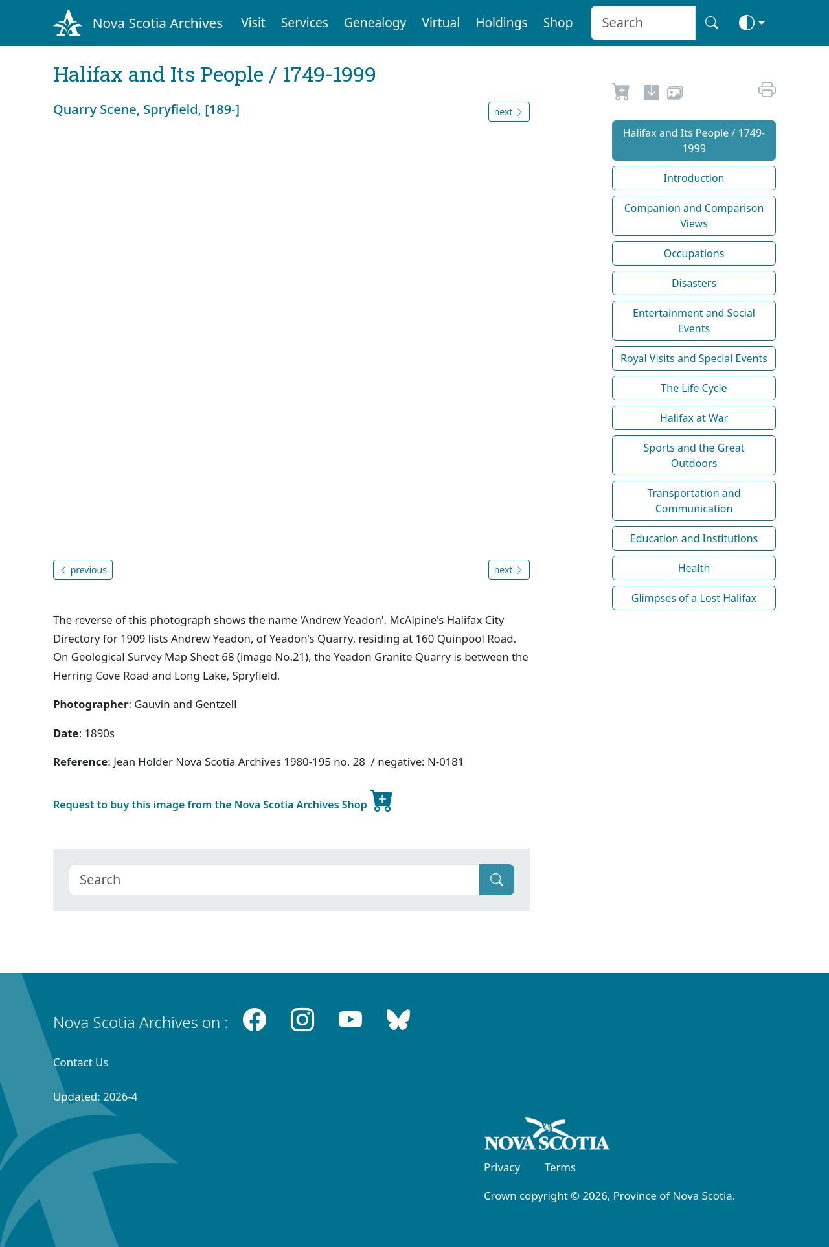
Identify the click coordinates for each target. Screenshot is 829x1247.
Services (304, 22)
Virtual (441, 22)
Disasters (694, 283)
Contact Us (80, 1062)
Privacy (502, 1167)
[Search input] (643, 23)
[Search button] (712, 23)
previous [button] (83, 570)
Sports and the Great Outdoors (694, 455)
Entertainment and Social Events (694, 321)
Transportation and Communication (693, 501)
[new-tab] (651, 94)
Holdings (501, 22)
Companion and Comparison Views (694, 216)
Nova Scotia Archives (158, 23)
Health (694, 568)
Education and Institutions (694, 538)
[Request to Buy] (621, 94)
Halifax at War (694, 418)
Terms (560, 1167)
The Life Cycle (694, 388)
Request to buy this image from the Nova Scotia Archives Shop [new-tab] (223, 799)
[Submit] (496, 879)
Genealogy (375, 22)
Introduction (694, 178)
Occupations (694, 253)
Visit (253, 22)
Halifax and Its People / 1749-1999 (694, 140)
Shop (558, 22)
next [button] (509, 112)
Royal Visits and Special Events (693, 358)
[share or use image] (675, 94)
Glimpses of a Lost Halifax (693, 598)
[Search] (274, 879)
